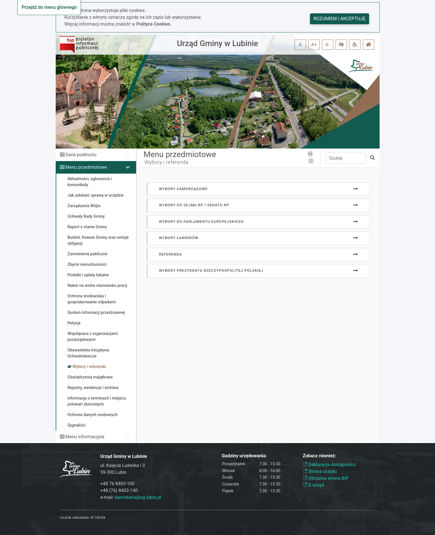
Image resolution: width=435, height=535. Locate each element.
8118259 (98, 517)
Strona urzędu (320, 471)
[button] (341, 45)
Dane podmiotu (80, 154)
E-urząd (313, 485)
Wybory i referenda (167, 162)
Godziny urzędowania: (244, 455)
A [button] (300, 44)
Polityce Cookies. (154, 24)
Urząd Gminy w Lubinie (217, 43)
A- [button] (327, 44)
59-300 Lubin (113, 472)
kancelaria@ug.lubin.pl (138, 497)
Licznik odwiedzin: (75, 517)
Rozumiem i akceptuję (339, 18)
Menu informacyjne (84, 436)
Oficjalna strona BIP (326, 478)
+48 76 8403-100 (117, 483)
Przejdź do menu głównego (49, 7)
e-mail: (130, 497)
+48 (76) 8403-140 (119, 490)
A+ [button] (314, 44)
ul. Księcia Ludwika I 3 (122, 465)
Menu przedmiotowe (86, 167)
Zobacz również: (319, 455)
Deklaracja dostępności (329, 464)
